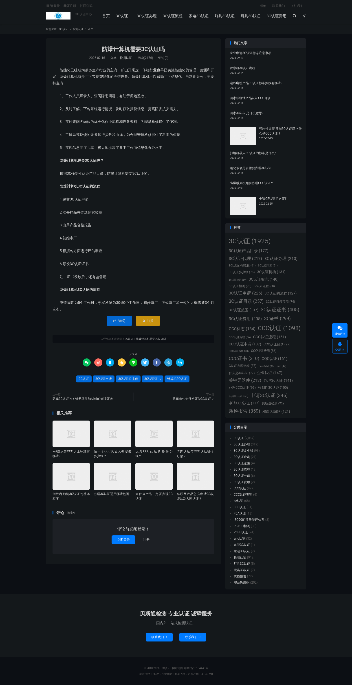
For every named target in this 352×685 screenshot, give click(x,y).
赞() (119, 321)
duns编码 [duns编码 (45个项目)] (267, 366)
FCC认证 (240, 507)
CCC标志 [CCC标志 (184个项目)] (242, 328)
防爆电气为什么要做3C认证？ (193, 399)
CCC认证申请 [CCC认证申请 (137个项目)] (245, 344)
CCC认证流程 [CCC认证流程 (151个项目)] (269, 337)
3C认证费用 (276, 16)
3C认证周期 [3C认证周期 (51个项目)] (267, 265)
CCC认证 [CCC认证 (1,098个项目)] (279, 328)
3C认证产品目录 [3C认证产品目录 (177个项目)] (248, 250)
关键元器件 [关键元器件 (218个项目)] (245, 380)
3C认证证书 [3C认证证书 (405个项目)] (280, 309)
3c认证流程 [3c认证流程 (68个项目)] (264, 286)
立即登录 (123, 539)
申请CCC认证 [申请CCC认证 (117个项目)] (244, 403)
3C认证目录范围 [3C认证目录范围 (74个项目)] (280, 301)
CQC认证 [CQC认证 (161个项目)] (274, 358)
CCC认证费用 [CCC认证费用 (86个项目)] (264, 351)
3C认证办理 (147, 16)
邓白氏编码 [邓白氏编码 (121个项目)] (276, 411)
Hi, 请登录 (53, 6)
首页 (106, 16)
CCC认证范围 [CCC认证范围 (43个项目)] (239, 351)
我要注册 (70, 6)
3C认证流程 (173, 16)
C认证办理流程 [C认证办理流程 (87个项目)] (242, 366)
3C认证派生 (242, 463)
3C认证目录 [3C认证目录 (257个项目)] (246, 301)
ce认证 (238, 501)
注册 (146, 539)
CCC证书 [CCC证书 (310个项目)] (244, 358)
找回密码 (86, 6)
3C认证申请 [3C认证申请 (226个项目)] (245, 293)
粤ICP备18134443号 (196, 668)
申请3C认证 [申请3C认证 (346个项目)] (269, 395)
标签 (263, 6)
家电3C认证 (199, 16)
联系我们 (278, 6)
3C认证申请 (103, 379)
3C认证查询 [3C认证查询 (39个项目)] (237, 279)
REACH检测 (242, 526)
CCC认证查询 (243, 494)
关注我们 (297, 6)
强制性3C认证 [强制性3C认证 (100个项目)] (273, 388)
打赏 (148, 321)
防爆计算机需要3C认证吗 (133, 49)
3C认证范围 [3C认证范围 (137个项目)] (243, 310)
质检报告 (240, 576)
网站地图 (177, 668)
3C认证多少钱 (243, 450)
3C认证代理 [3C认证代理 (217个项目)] (245, 258)
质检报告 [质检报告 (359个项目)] (244, 411)
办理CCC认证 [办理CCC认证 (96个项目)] (242, 388)
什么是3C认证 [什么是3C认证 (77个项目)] (242, 373)
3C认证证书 (152, 379)
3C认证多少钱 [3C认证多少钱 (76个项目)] (242, 272)
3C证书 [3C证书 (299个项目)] (277, 318)
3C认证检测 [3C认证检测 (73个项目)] (240, 286)
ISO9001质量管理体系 (249, 519)
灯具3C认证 (225, 16)
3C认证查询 (242, 457)
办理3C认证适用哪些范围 (111, 494)
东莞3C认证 (242, 545)
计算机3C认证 (177, 379)
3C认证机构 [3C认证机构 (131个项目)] (271, 272)
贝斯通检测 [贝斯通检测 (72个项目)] (273, 403)
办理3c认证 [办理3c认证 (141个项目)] (278, 380)
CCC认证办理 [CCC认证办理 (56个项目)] (240, 337)
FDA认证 (240, 513)
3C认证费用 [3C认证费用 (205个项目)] (245, 318)
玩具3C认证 (251, 16)
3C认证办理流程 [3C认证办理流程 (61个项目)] (242, 265)
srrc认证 (239, 538)
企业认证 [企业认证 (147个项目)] (269, 373)
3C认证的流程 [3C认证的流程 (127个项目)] (281, 293)
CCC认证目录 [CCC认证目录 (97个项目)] (277, 344)
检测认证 (78, 29)
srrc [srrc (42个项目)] (281, 366)
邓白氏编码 (241, 582)
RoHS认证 (241, 532)
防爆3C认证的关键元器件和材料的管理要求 (83, 399)
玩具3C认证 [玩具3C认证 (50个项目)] (238, 396)
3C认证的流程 (128, 379)
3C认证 (58, 16)
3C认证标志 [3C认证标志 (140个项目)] (263, 279)
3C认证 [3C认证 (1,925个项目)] (250, 241)
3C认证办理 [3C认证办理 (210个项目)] (281, 258)
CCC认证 (240, 488)
